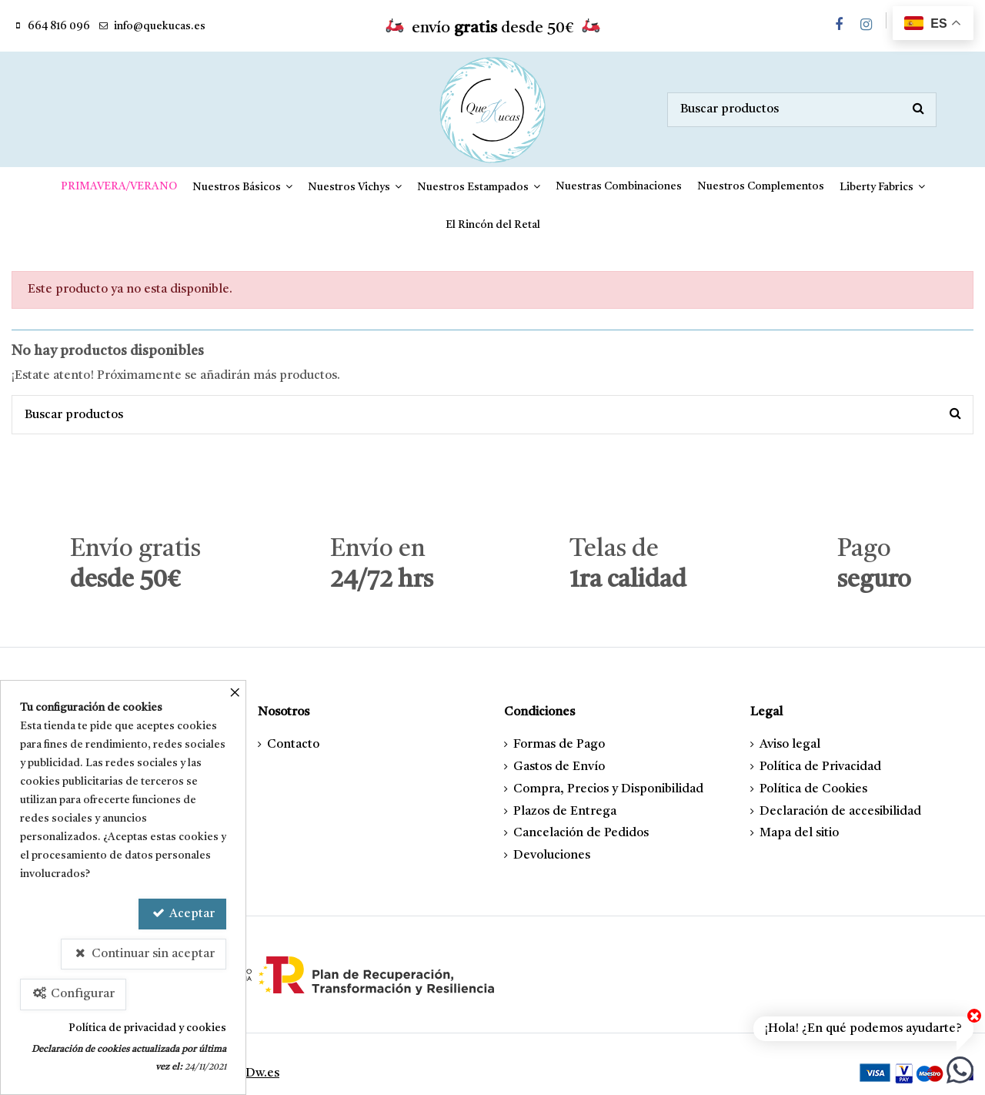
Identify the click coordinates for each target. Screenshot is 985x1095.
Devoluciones (551, 855)
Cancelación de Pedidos (581, 833)
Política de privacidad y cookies (147, 1028)
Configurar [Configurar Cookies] (73, 993)
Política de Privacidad (820, 767)
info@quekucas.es (159, 26)
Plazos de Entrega (564, 811)
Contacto (293, 744)
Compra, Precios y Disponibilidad (608, 789)
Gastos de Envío (559, 767)
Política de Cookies (813, 789)
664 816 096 (59, 26)
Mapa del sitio (799, 833)
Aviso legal (790, 744)
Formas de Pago (559, 744)
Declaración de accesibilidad (840, 811)
